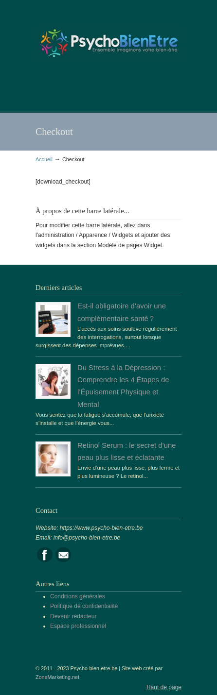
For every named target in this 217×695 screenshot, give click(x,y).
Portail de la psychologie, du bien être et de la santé (108, 39)
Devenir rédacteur (73, 616)
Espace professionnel (78, 626)
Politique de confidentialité (84, 606)
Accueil (44, 159)
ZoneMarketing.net (57, 677)
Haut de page (163, 687)
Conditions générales (77, 596)
